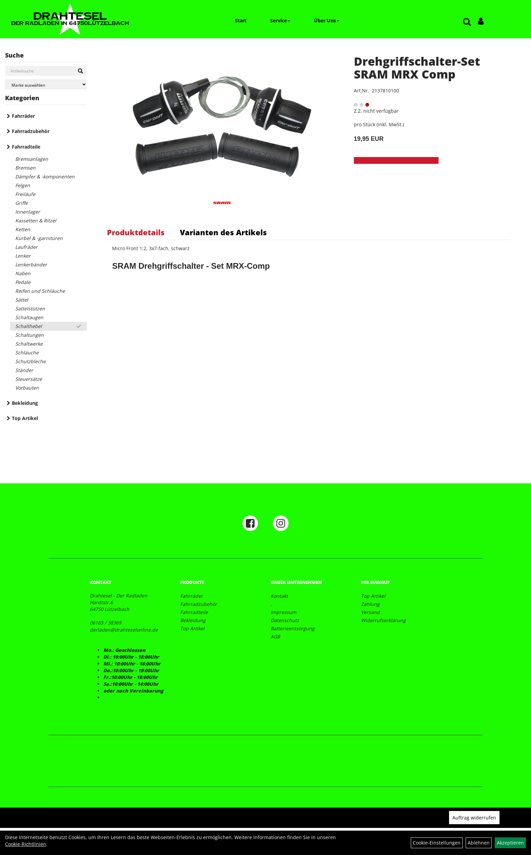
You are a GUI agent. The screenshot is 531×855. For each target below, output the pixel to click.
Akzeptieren (510, 842)
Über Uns (326, 20)
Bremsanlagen (31, 159)
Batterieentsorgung (293, 628)
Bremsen (25, 168)
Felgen (22, 185)
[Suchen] (80, 71)
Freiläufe (25, 194)
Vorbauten (27, 388)
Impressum (283, 612)
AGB (275, 636)
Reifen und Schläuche (40, 291)
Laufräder (26, 247)
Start (241, 20)
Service (280, 20)
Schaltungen (29, 335)
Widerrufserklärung (383, 620)
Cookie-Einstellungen (437, 842)
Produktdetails (136, 232)
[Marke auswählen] (46, 84)
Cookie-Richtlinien (25, 844)
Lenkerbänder (31, 264)
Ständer (24, 370)
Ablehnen (479, 842)
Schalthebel (28, 326)
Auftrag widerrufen (474, 817)
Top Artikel (25, 418)
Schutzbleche (30, 361)
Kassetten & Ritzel (35, 220)
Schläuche (27, 352)
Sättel (21, 300)
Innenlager (27, 212)
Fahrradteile (26, 147)
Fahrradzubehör (30, 131)
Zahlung (370, 604)
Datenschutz (285, 620)
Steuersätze (28, 379)
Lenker (22, 256)
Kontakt (279, 596)
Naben (22, 273)
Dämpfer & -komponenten (45, 176)
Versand (370, 612)
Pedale (22, 282)
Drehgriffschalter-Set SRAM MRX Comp (417, 67)
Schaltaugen (29, 317)
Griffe (21, 203)
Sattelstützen (30, 308)
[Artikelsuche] (467, 22)
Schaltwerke (29, 344)
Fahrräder (23, 116)
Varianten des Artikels (223, 232)
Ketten (22, 229)
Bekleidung (25, 403)
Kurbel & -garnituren (39, 238)
